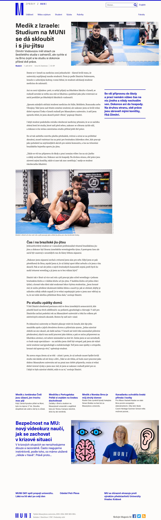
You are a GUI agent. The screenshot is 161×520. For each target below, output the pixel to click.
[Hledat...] (121, 5)
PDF (51, 517)
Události (29, 14)
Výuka (69, 14)
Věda (44, 14)
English (142, 4)
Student (58, 14)
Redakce (36, 517)
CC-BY (52, 66)
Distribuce (44, 517)
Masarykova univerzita (47, 514)
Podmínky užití (59, 517)
